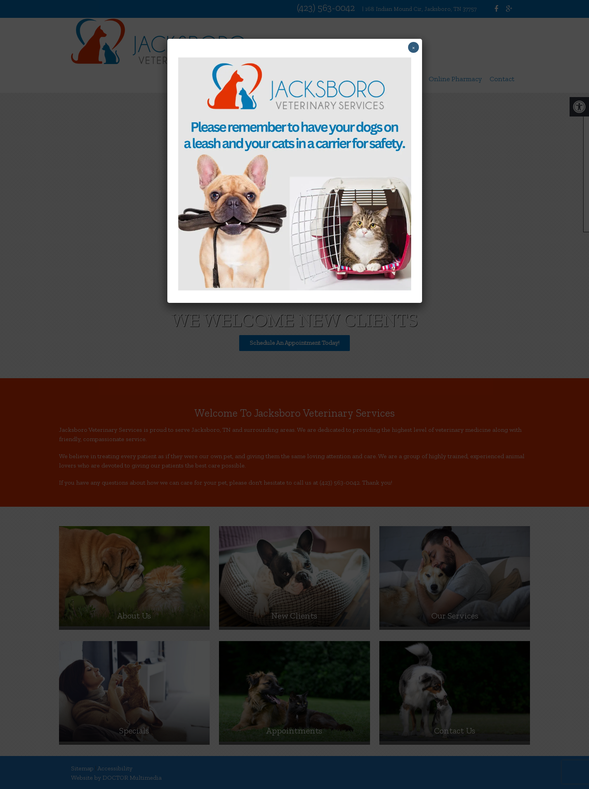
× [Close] (413, 47)
